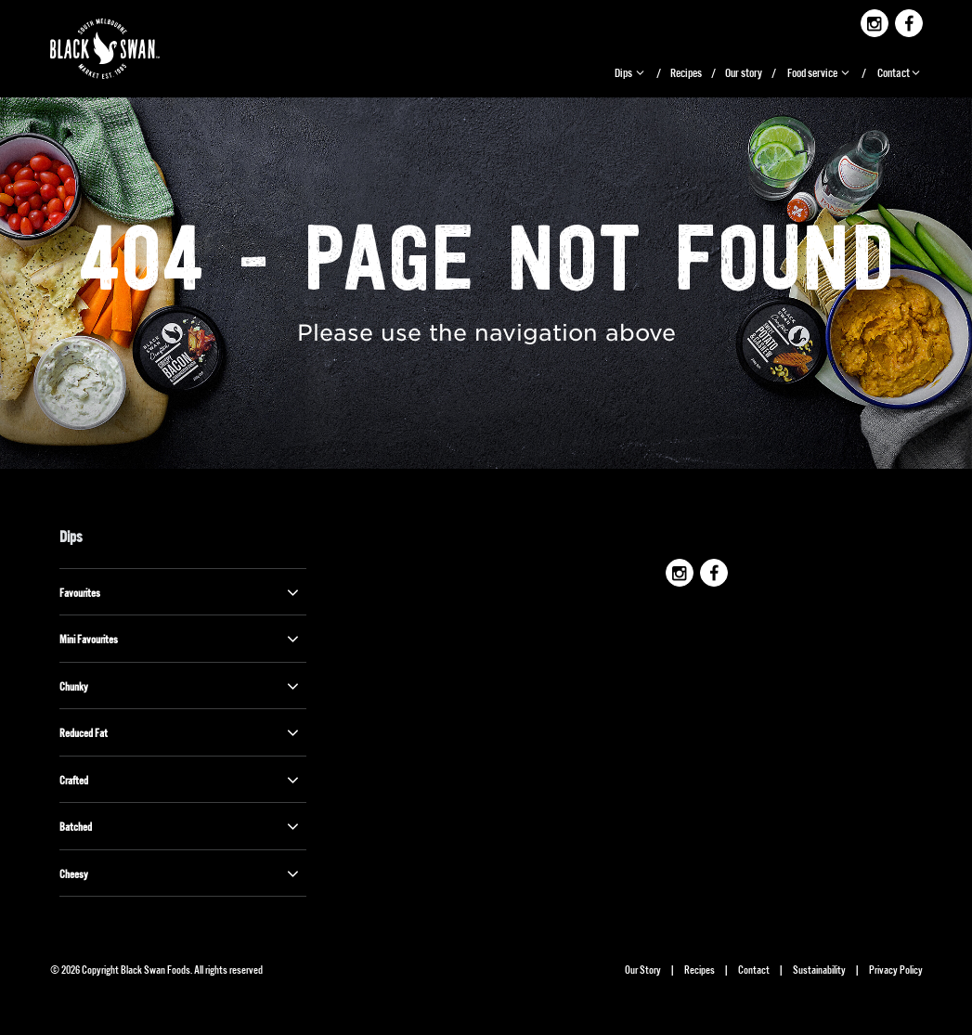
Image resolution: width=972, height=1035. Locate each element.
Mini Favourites (181, 638)
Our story (743, 71)
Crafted (181, 780)
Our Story (643, 969)
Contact (900, 71)
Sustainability (819, 969)
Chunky (181, 686)
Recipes (686, 71)
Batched (181, 826)
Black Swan (119, 49)
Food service (819, 71)
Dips (631, 71)
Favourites (181, 592)
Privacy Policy (896, 969)
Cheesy (181, 873)
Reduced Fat (181, 732)
